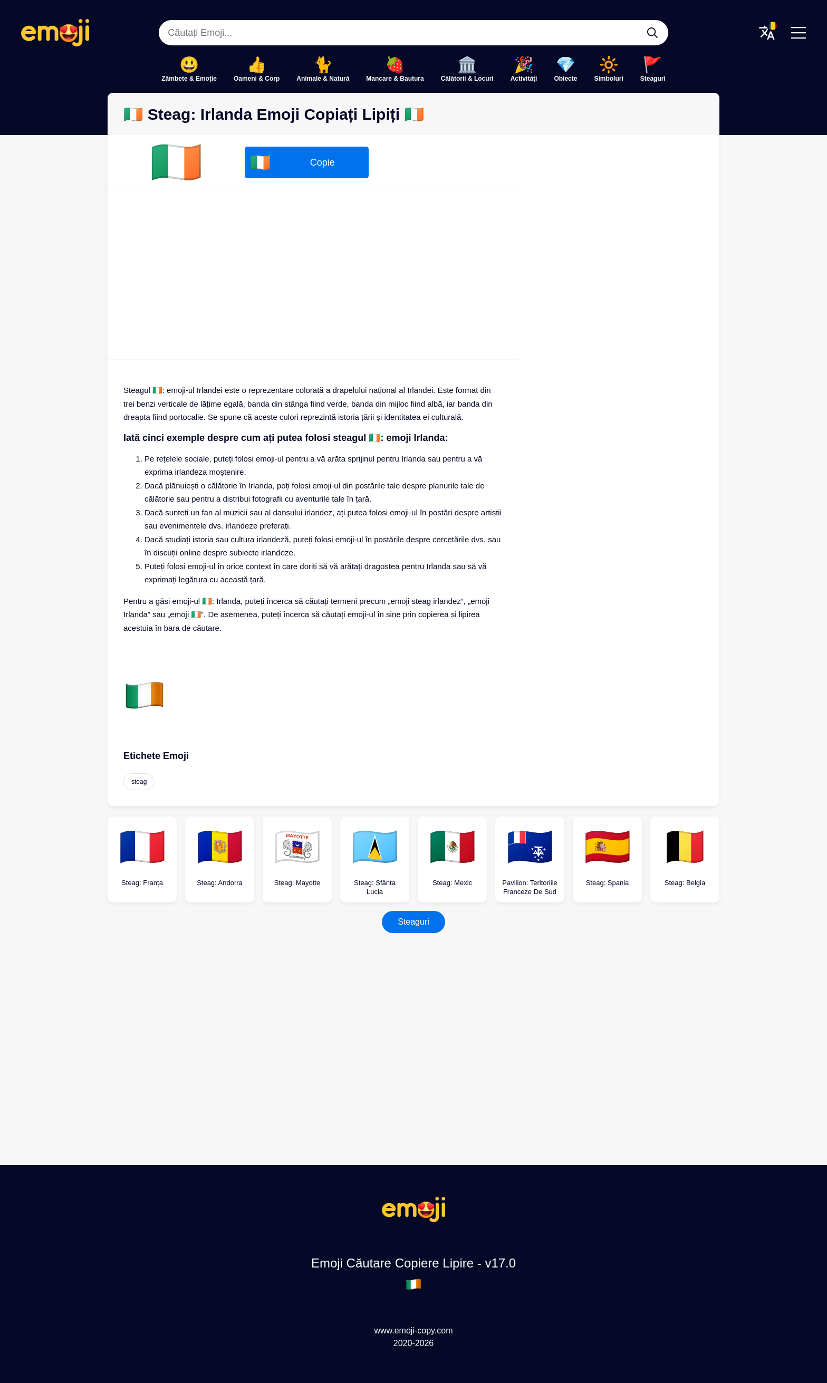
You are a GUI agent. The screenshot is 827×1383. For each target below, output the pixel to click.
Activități (524, 78)
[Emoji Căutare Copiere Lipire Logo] (413, 1219)
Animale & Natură (322, 78)
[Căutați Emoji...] (652, 32)
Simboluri (608, 78)
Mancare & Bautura (395, 78)
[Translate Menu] (766, 32)
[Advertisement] (313, 275)
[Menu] (798, 32)
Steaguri (653, 78)
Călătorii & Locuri (467, 78)
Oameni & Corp (257, 78)
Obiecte (565, 78)
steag (139, 781)
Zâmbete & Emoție (189, 78)
